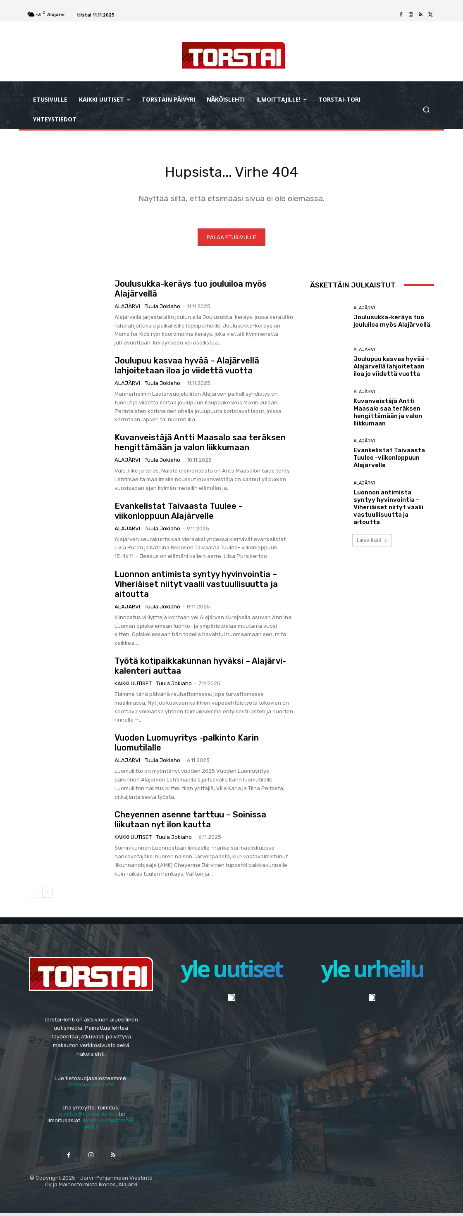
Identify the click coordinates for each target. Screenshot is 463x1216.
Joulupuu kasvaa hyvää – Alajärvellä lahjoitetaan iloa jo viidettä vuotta (187, 368)
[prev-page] (34, 895)
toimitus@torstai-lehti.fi (87, 1117)
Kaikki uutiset (133, 686)
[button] (426, 109)
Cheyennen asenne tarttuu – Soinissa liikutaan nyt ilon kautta (190, 823)
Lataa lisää (372, 542)
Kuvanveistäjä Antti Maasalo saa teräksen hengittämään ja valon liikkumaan (200, 446)
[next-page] (47, 895)
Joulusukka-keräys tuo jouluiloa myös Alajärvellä (391, 324)
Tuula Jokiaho (162, 309)
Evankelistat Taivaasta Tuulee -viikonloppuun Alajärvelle (178, 514)
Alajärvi (127, 309)
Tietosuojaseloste (91, 1088)
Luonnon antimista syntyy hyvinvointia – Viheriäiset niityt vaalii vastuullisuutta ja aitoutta (196, 587)
